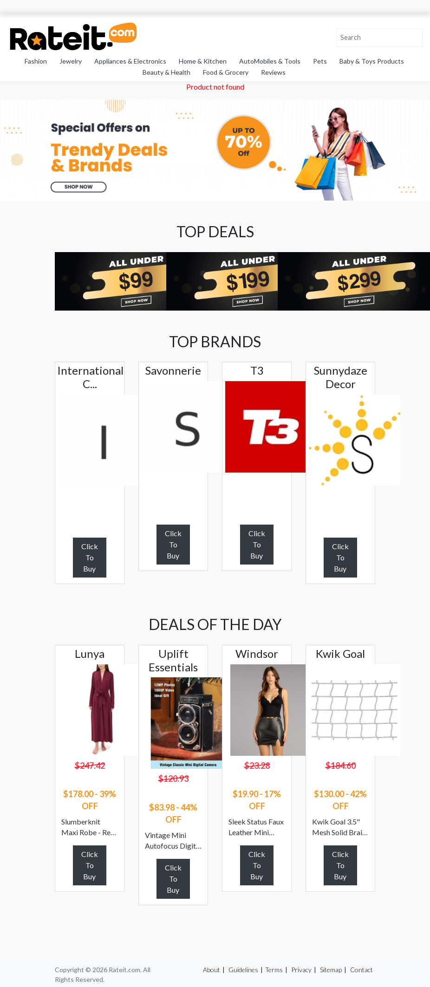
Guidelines (243, 970)
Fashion (36, 61)
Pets (320, 61)
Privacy (301, 970)
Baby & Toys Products (371, 61)
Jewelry (70, 61)
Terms (274, 970)
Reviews (273, 72)
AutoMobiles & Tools (269, 61)
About (211, 970)
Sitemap (331, 970)
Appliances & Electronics (130, 61)
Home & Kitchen (203, 61)
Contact (361, 970)
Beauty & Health (166, 72)
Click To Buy (89, 557)
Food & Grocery (225, 72)
